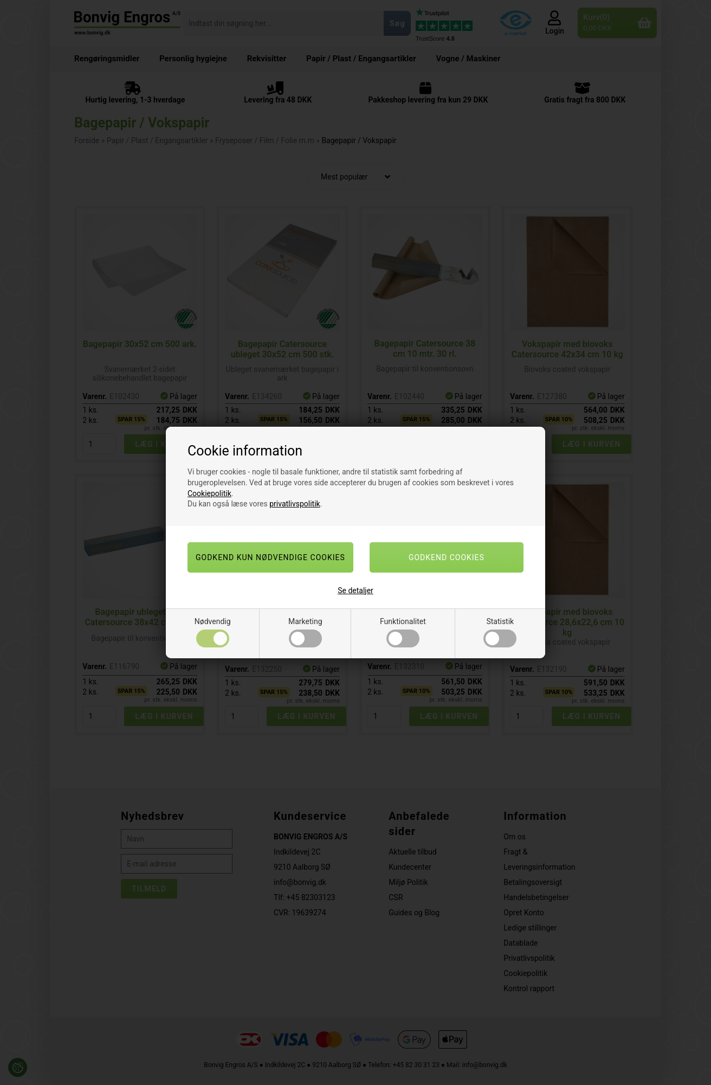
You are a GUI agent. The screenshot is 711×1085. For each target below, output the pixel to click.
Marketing (305, 632)
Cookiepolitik (209, 493)
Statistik (499, 632)
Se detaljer (355, 590)
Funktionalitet (403, 632)
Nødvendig (213, 632)
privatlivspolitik (294, 503)
